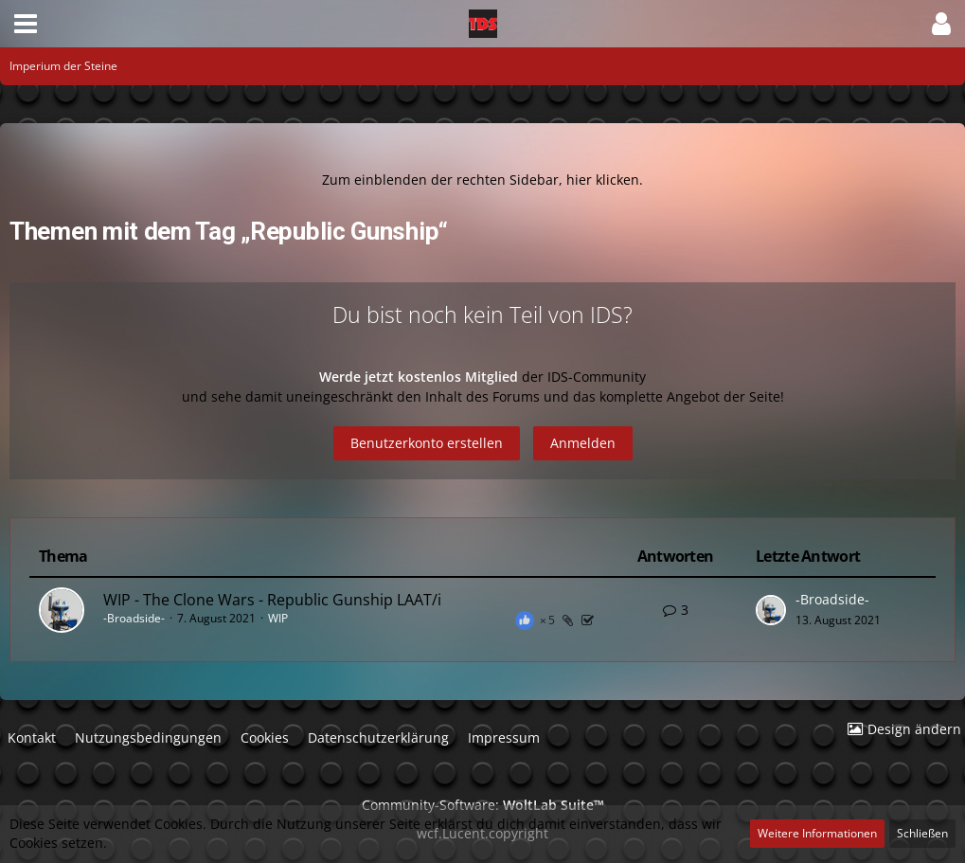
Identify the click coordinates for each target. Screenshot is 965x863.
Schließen (922, 833)
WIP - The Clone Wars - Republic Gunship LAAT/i (272, 599)
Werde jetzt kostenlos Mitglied (420, 377)
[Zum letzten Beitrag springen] (771, 610)
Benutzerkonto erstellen (426, 443)
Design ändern (914, 729)
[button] (25, 24)
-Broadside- (134, 618)
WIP (278, 618)
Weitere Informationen (817, 833)
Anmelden (583, 443)
